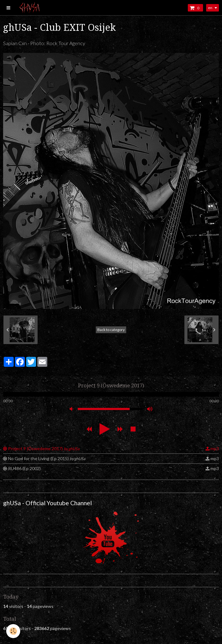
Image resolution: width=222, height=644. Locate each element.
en (210, 7)
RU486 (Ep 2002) (24, 468)
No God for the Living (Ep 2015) (46, 458)
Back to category (111, 329)
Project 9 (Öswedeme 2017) (43, 448)
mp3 (214, 448)
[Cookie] (13, 631)
